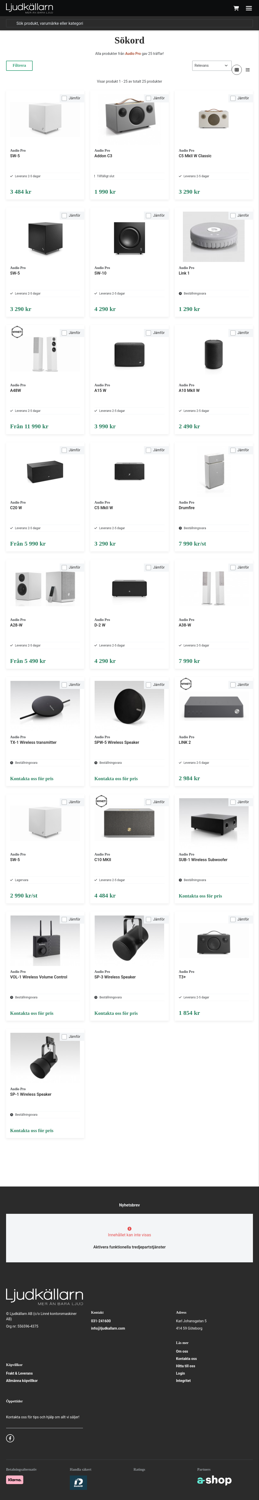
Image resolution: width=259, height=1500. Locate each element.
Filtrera (19, 65)
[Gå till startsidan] (29, 8)
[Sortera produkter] (212, 66)
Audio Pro (133, 54)
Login (180, 1373)
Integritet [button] (183, 1381)
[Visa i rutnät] (237, 70)
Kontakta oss (186, 1359)
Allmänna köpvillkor (22, 1381)
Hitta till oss (185, 1366)
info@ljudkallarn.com (108, 1328)
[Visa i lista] (248, 70)
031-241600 (101, 1321)
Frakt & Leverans (19, 1373)
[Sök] (129, 23)
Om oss (182, 1351)
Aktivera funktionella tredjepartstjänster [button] (129, 1247)
